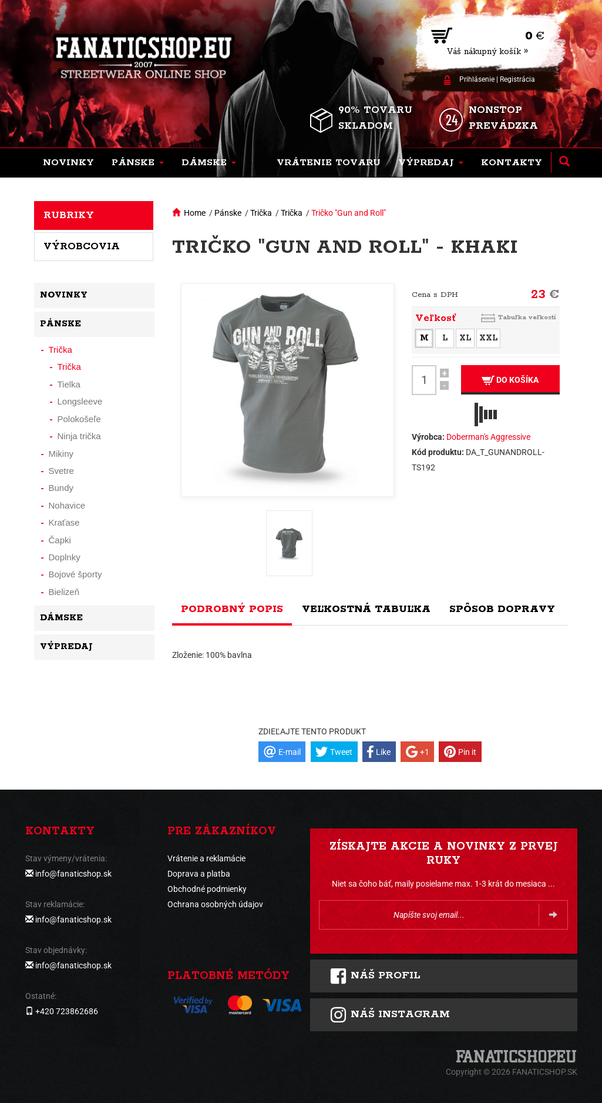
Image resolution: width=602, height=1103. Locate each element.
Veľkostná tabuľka (366, 609)
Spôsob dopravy (502, 609)
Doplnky (64, 557)
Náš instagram (389, 1015)
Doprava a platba (198, 873)
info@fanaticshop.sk (73, 873)
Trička (261, 213)
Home (195, 213)
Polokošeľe (79, 419)
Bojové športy (75, 574)
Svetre (61, 471)
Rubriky (68, 215)
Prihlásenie (477, 79)
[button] (138, 163)
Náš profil (375, 976)
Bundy (61, 488)
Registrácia (517, 79)
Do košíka (510, 380)
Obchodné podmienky (207, 889)
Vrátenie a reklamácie (206, 858)
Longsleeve (80, 401)
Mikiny (61, 454)
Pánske (227, 213)
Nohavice (67, 505)
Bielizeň (64, 592)
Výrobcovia (81, 246)
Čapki (60, 540)
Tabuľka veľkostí (526, 317)
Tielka (69, 384)
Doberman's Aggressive (488, 437)
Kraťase (64, 522)
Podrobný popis (232, 609)
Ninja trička (79, 436)
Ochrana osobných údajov (215, 904)
